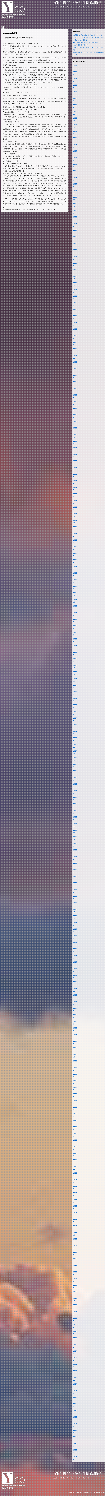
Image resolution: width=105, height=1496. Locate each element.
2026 (75, 1437)
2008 (75, 210)
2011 (75, 448)
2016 (75, 843)
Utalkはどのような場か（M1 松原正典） (86, 42)
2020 (75, 1114)
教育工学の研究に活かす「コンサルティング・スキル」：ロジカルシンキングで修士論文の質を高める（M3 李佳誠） (88, 37)
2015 (75, 764)
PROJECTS (78, 7)
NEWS (76, 2)
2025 (75, 1390)
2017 (75, 922)
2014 (75, 685)
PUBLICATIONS (92, 2)
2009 (75, 289)
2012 (75, 527)
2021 (75, 1179)
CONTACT (86, 7)
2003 (75, 78)
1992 (75, 65)
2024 (75, 1344)
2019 (75, 1067)
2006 (75, 85)
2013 (75, 606)
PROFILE (62, 7)
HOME (57, 2)
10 (74, 114)
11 (74, 120)
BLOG (66, 2)
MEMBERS (70, 7)
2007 (75, 131)
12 (74, 127)
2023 (75, 1305)
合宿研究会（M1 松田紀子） (82, 45)
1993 (75, 72)
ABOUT (55, 7)
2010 (75, 368)
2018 (75, 995)
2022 (75, 1245)
